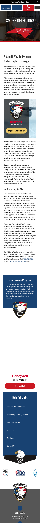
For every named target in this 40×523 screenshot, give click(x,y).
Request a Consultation (16, 407)
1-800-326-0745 (23, 519)
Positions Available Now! (20, 2)
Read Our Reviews (14, 422)
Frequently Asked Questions (18, 415)
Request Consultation (16, 130)
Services (10, 438)
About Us (10, 430)
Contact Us (11, 446)
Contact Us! (20, 385)
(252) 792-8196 (28, 259)
